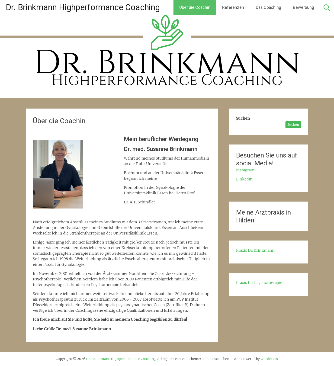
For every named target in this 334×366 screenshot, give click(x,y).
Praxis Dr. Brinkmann (255, 250)
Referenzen (233, 7)
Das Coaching (268, 7)
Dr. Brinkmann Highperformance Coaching (83, 7)
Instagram (245, 170)
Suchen (243, 118)
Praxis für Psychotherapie (259, 282)
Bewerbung (303, 7)
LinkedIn (244, 179)
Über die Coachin (194, 7)
